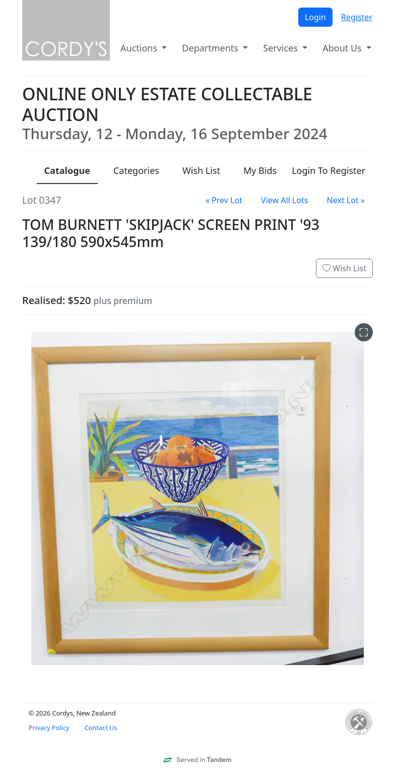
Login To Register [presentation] (328, 170)
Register (356, 17)
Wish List (344, 268)
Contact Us (100, 727)
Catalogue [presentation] (67, 170)
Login (315, 17)
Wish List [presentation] (201, 170)
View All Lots (284, 200)
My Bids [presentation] (260, 170)
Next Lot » (346, 200)
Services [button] (281, 48)
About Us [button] (343, 48)
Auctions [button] (140, 48)
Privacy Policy (49, 727)
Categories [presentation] (136, 170)
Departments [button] (211, 48)
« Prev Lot (224, 200)
